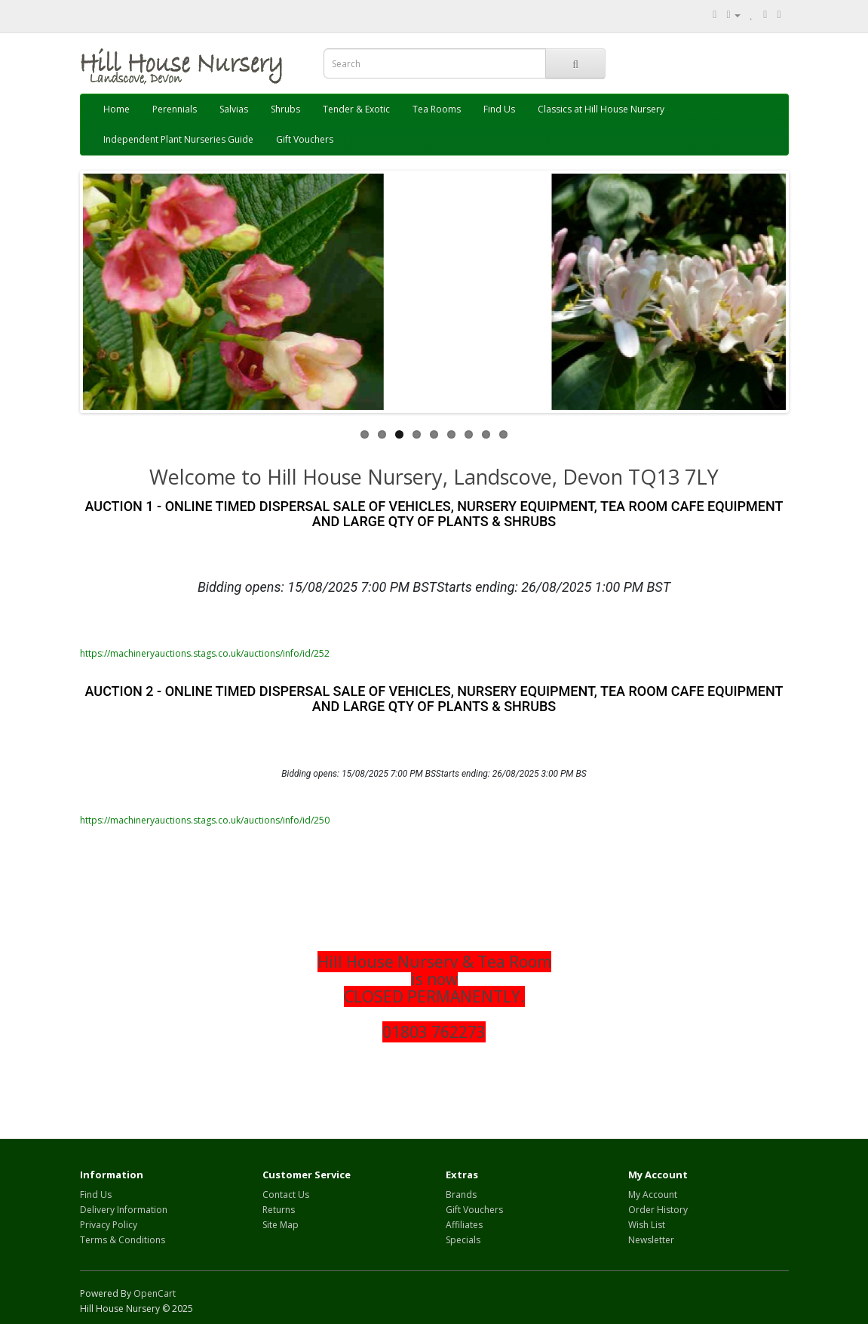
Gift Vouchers (304, 139)
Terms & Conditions (122, 1239)
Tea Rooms (437, 109)
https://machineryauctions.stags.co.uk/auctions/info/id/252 (205, 653)
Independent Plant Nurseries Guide (178, 139)
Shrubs (285, 109)
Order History (658, 1209)
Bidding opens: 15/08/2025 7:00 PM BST (317, 587)
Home (116, 109)
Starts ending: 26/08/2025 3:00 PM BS (511, 773)
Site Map (280, 1224)
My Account (652, 1194)
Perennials (174, 109)
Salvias (233, 109)
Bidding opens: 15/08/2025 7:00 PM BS (358, 773)
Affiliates (464, 1224)
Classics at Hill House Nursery (601, 109)
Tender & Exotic (356, 109)
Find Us (499, 109)
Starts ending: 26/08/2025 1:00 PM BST (553, 587)
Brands (461, 1194)
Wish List (646, 1224)
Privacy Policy (108, 1224)
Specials (463, 1239)
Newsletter (651, 1239)
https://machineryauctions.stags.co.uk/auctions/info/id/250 (205, 820)
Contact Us (285, 1194)
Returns (278, 1209)
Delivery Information (123, 1209)
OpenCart (154, 1293)
